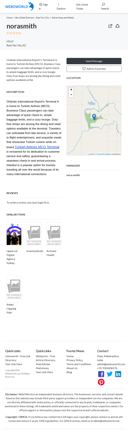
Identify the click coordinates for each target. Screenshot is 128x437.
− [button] (71, 95)
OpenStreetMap (104, 154)
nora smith (73, 175)
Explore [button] (61, 6)
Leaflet (91, 154)
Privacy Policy (74, 360)
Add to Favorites (94, 69)
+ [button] (71, 90)
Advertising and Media (63, 17)
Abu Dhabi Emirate (24, 17)
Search (105, 6)
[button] (117, 25)
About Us (72, 368)
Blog (69, 372)
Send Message (94, 61)
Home (9, 17)
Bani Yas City (42, 17)
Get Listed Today (82, 6)
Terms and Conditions (78, 364)
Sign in (43, 6)
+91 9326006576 (107, 368)
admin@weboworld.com (111, 364)
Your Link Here (13, 364)
